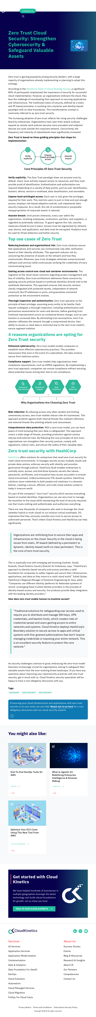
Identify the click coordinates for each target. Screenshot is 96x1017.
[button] (23, 16)
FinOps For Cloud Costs (20, 997)
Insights (63, 5)
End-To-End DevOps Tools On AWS (27, 773)
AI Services (14, 946)
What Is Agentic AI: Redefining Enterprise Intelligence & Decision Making (64, 776)
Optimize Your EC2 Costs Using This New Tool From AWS (25, 832)
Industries (45, 5)
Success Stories (72, 946)
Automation (14, 983)
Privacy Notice (25, 1007)
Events (67, 951)
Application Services (19, 951)
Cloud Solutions (16, 978)
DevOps (14, 786)
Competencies (71, 974)
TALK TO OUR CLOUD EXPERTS (33, 908)
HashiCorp (13, 457)
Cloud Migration (16, 992)
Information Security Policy (65, 1007)
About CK (69, 965)
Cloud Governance (18, 844)
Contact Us (28, 10)
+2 (19, 786)
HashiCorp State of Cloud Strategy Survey (48, 88)
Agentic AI (57, 786)
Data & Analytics (17, 965)
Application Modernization (22, 955)
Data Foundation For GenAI (22, 969)
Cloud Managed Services (21, 988)
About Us (80, 5)
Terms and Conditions (42, 1007)
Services (27, 5)
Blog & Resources (73, 955)
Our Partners (70, 969)
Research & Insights (74, 960)
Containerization (17, 960)
